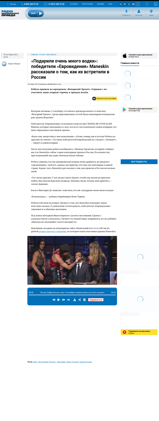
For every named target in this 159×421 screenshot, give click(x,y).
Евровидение (85, 361)
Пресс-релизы (87, 4)
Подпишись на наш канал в (106, 98)
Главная (34, 54)
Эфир (151, 15)
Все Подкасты (139, 162)
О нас (110, 4)
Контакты (74, 4)
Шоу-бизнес (51, 54)
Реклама (100, 4)
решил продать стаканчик (52, 231)
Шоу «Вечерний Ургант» (44, 361)
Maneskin (61, 361)
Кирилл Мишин (14, 64)
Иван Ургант (72, 361)
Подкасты (126, 15)
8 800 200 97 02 (31, 4)
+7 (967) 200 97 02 (56, 4)
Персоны (138, 15)
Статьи (42, 54)
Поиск (146, 4)
